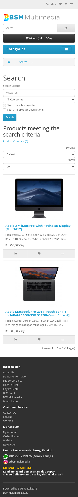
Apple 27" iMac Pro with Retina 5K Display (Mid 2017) (38, 227)
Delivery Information (15, 376)
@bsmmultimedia (19, 461)
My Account (10, 432)
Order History (11, 436)
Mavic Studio (10, 401)
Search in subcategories (19, 105)
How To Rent (10, 385)
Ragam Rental (11, 389)
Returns (7, 417)
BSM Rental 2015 (27, 488)
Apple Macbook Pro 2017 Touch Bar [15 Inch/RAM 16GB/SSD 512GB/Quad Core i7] (37, 313)
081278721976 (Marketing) (28, 456)
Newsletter (9, 444)
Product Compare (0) (15, 141)
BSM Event (9, 393)
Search (23, 62)
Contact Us (9, 412)
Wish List (8, 440)
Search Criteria (11, 86)
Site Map (8, 421)
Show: (71, 160)
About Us (8, 372)
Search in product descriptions (23, 109)
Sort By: (70, 147)
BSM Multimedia (12, 397)
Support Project (12, 380)
